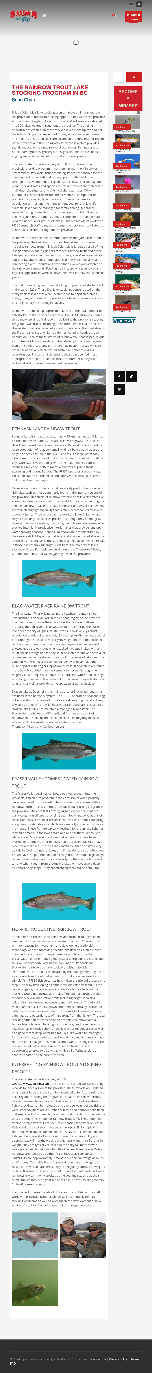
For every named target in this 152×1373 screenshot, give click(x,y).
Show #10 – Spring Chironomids (122, 150)
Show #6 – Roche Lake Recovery (124, 270)
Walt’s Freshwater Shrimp (125, 131)
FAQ (13, 1364)
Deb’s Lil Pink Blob (122, 191)
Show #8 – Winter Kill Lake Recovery (125, 249)
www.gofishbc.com (36, 1084)
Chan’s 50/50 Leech (123, 311)
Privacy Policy (118, 1359)
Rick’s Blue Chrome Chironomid (122, 171)
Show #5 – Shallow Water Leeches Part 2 (125, 291)
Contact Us (98, 1359)
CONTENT (133, 17)
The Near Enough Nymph (125, 209)
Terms (135, 1359)
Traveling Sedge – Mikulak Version (125, 228)
